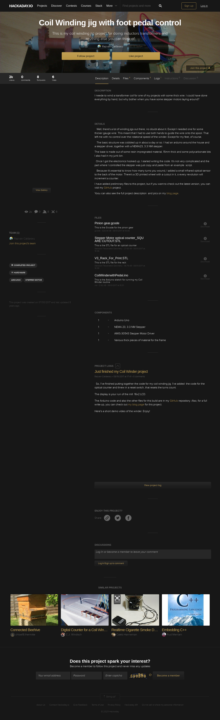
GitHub (108, 187)
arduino (16, 280)
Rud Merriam (172, 634)
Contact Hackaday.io (59, 705)
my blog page (136, 404)
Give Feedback (80, 705)
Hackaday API (131, 705)
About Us (40, 705)
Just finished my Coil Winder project (121, 371)
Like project (136, 56)
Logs (157, 78)
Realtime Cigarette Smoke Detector (138, 630)
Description (101, 78)
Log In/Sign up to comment (111, 563)
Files (126, 78)
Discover (56, 5)
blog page (172, 193)
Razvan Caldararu (110, 47)
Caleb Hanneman (124, 634)
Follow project (85, 56)
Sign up (188, 6)
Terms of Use (98, 705)
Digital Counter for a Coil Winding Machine (93, 630)
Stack (98, 5)
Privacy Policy (114, 705)
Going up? (109, 697)
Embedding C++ (174, 630)
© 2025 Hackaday (110, 711)
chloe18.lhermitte (22, 634)
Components (142, 78)
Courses (86, 5)
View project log (152, 485)
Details (116, 78)
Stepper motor (33, 280)
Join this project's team (22, 243)
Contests (71, 5)
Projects (42, 5)
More (112, 6)
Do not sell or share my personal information (163, 705)
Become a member (81, 666)
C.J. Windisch (71, 634)
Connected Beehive (25, 630)
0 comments (139, 376)
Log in (204, 6)
